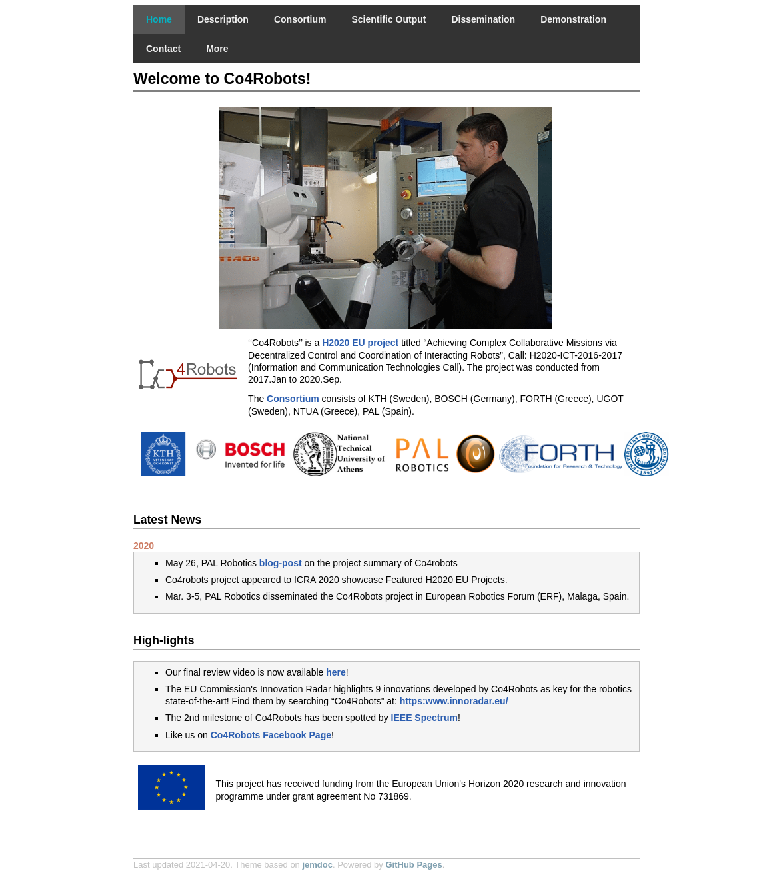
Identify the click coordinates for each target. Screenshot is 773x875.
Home (159, 19)
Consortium (300, 19)
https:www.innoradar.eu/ (454, 701)
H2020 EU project (360, 342)
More (217, 48)
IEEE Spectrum (424, 717)
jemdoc (317, 865)
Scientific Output (388, 19)
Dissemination (483, 19)
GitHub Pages (413, 865)
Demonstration (573, 19)
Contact (163, 48)
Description (223, 19)
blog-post (280, 563)
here (336, 672)
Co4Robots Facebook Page (271, 735)
